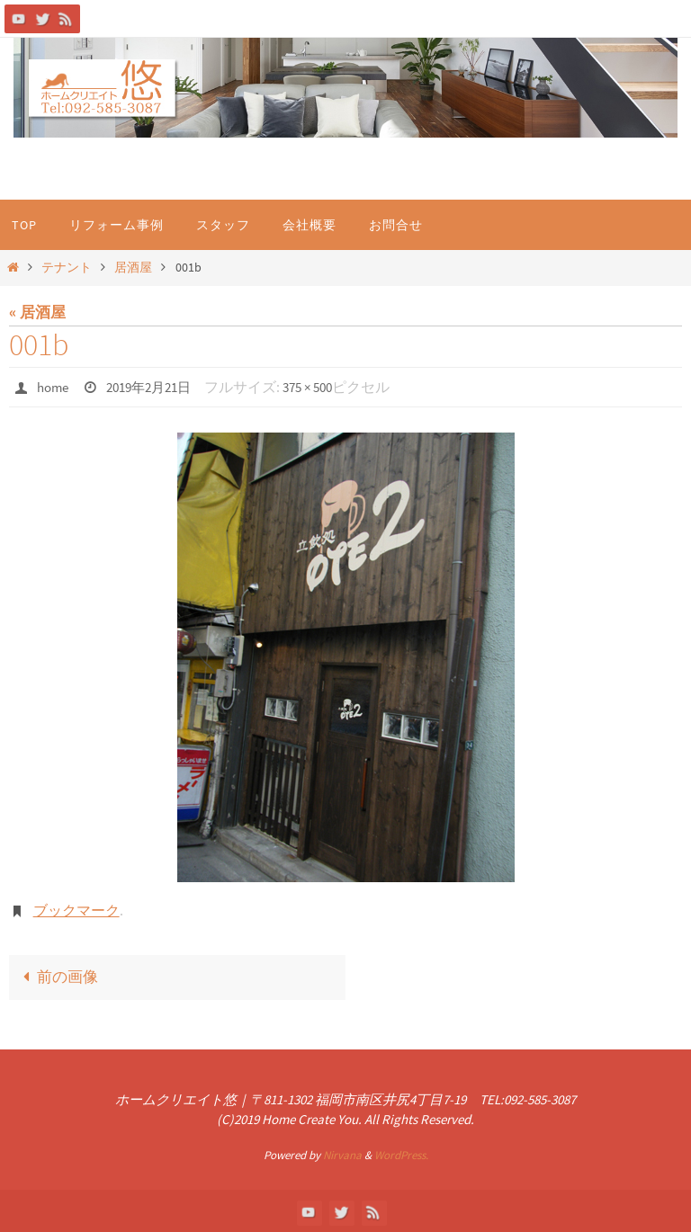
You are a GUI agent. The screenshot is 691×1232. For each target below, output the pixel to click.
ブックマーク (76, 909)
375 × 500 (323, 387)
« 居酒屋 (37, 312)
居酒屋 (133, 267)
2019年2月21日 (156, 387)
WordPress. (401, 1153)
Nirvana (342, 1153)
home (54, 387)
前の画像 (56, 976)
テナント (66, 267)
